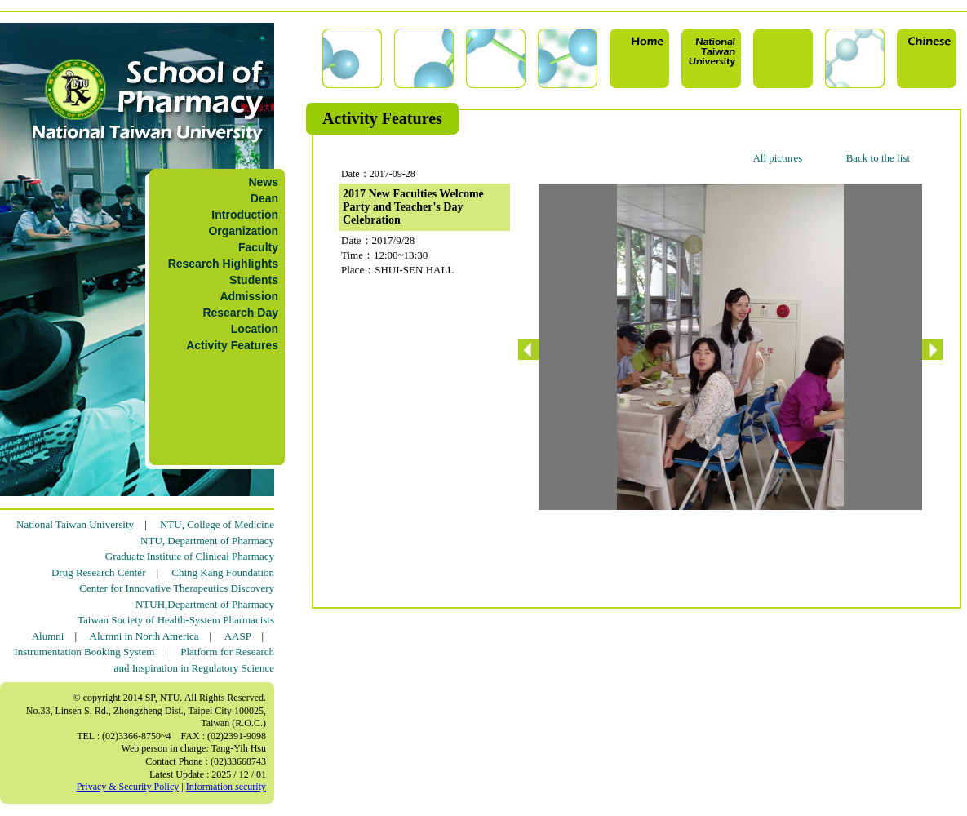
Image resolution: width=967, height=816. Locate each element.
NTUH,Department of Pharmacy (204, 604)
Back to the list (878, 158)
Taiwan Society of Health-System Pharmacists (176, 620)
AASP (237, 636)
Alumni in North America (144, 636)
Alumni (48, 636)
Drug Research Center (98, 572)
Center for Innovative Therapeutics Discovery (176, 588)
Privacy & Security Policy (128, 786)
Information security (226, 786)
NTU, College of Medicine (217, 524)
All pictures (777, 158)
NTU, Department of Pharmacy (207, 540)
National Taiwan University (75, 524)
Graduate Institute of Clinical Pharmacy (189, 556)
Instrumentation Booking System (84, 651)
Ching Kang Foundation (222, 572)
